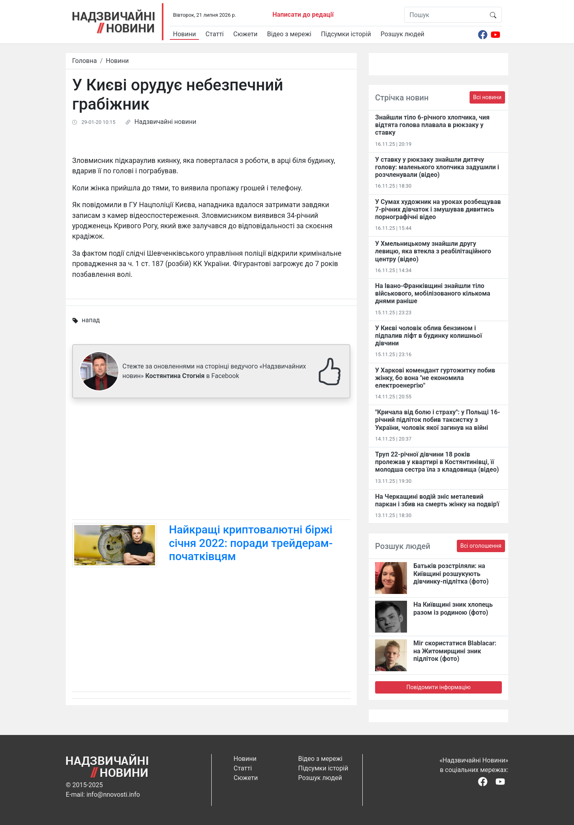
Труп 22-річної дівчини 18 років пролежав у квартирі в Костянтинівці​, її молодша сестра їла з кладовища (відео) (437, 462)
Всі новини (487, 97)
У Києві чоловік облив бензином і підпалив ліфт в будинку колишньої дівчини (428, 335)
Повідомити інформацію (438, 687)
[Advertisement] (211, 460)
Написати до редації (303, 14)
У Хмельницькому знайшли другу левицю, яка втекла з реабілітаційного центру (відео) (433, 251)
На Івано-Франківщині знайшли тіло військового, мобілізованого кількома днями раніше (432, 293)
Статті (214, 34)
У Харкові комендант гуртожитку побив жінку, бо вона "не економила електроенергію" (435, 377)
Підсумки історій (346, 34)
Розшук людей (403, 34)
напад (91, 320)
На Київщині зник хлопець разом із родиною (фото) (453, 608)
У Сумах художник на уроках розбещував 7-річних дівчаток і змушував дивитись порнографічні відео (438, 209)
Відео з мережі (289, 34)
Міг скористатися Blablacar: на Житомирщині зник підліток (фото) (454, 650)
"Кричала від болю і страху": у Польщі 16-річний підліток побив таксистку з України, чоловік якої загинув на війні (437, 419)
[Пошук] (445, 14)
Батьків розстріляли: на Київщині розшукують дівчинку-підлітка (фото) (451, 573)
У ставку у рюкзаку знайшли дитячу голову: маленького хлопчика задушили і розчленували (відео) (437, 167)
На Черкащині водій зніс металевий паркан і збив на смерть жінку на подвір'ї (437, 500)
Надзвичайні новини (165, 121)
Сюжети (245, 34)
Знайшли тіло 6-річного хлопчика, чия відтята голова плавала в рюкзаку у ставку (432, 125)
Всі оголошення (480, 546)
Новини (184, 34)
